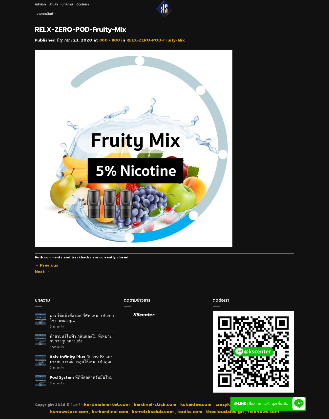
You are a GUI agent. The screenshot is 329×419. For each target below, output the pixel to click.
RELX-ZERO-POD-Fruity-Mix (155, 40)
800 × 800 (109, 40)
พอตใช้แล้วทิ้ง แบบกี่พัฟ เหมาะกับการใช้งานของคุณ (82, 318)
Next (42, 272)
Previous (46, 265)
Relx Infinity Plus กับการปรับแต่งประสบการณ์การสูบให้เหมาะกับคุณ (81, 359)
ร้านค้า (53, 4)
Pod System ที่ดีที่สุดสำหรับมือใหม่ (81, 377)
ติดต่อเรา (82, 4)
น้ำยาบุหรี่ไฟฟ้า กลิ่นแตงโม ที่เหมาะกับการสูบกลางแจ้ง (81, 339)
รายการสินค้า (47, 13)
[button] (299, 404)
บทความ (67, 4)
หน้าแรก (40, 4)
